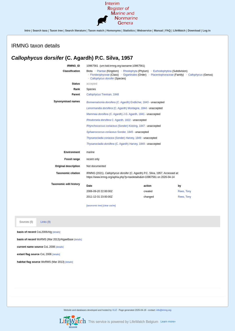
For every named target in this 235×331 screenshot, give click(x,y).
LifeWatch (179, 30)
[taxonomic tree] (94, 205)
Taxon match (96, 30)
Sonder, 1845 (110, 132)
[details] (56, 232)
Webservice (144, 30)
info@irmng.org (163, 310)
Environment (72, 152)
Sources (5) (26, 221)
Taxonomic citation (68, 173)
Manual (158, 30)
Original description (67, 166)
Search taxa (40, 30)
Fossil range (72, 159)
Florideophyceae (100, 74)
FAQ (168, 30)
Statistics (129, 30)
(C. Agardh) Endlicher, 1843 (118, 102)
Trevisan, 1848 (103, 94)
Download (194, 30)
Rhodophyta (130, 71)
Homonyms (114, 30)
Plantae (101, 71)
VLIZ (114, 310)
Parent (76, 94)
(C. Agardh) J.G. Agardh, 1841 (116, 114)
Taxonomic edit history (65, 184)
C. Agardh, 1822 (109, 120)
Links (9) (46, 221)
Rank (76, 89)
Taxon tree (56, 30)
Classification (71, 71)
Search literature (75, 30)
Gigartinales (130, 74)
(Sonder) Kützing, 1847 (116, 125)
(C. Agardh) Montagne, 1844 (117, 108)
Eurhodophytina (162, 71)
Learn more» (167, 321)
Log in (206, 30)
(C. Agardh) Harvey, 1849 (116, 143)
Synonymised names (67, 101)
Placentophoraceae (162, 74)
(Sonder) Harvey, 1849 (114, 137)
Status (76, 83)
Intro (27, 30)
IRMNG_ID (73, 65)
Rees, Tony (184, 191)
